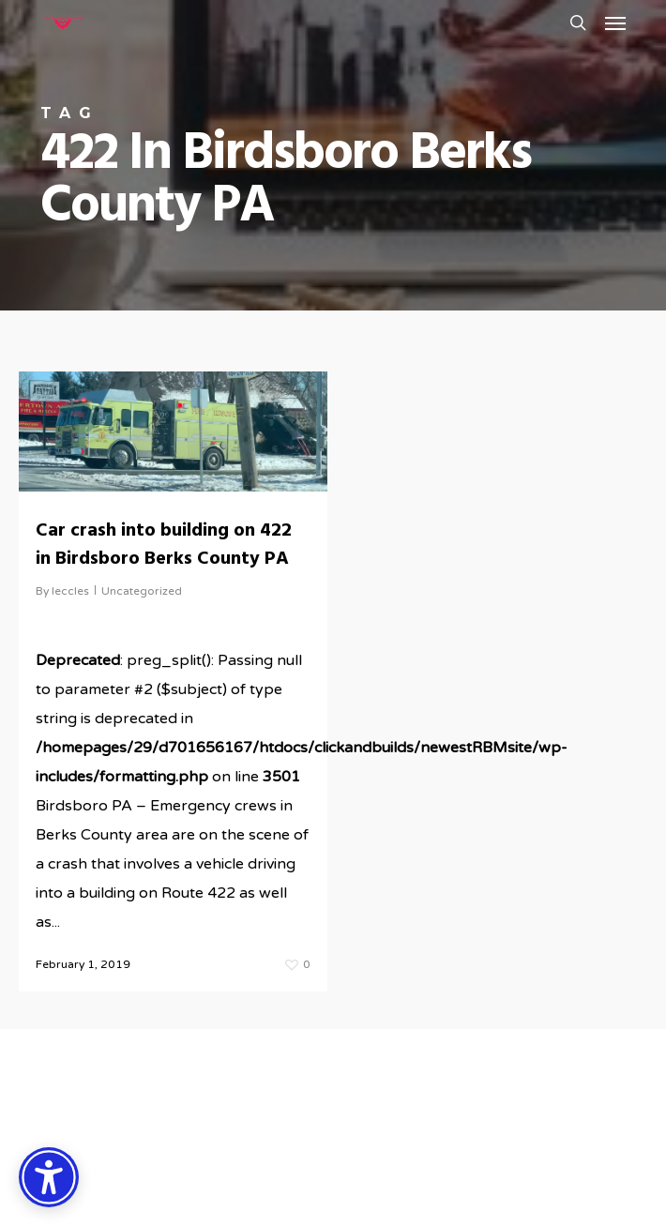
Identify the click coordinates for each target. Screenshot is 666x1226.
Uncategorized (141, 591)
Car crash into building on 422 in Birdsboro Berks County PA (164, 545)
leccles (70, 591)
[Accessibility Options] (49, 1177)
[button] (615, 22)
